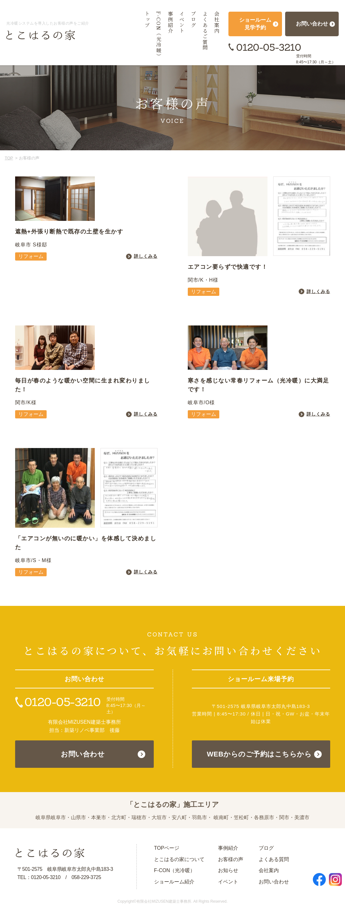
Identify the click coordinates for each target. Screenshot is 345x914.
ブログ (266, 848)
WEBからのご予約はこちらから (259, 754)
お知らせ (228, 870)
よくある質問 (274, 859)
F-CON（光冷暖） (174, 870)
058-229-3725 (86, 877)
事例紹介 (228, 848)
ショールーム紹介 (174, 881)
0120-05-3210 (268, 47)
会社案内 (269, 870)
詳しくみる (146, 256)
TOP (9, 158)
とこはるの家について (179, 859)
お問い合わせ (83, 754)
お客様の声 (230, 859)
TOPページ (167, 848)
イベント (228, 881)
